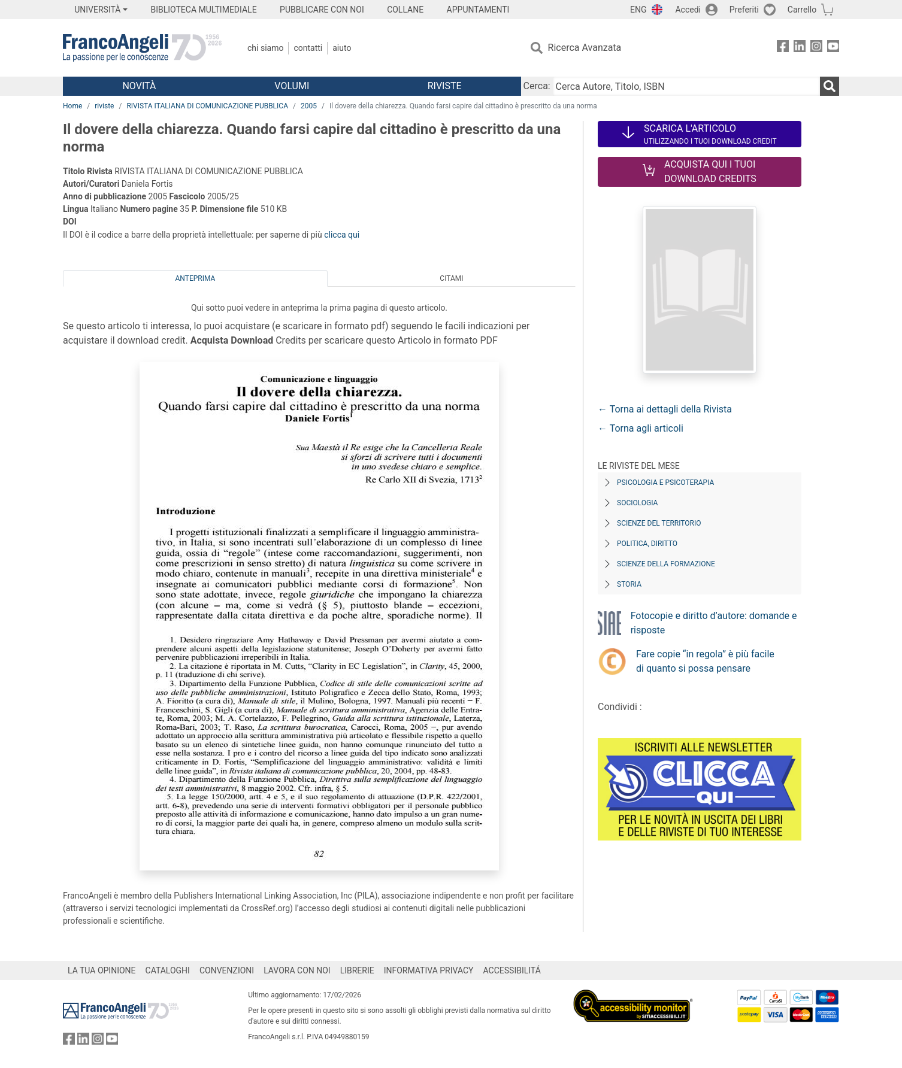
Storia (629, 584)
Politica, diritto (647, 543)
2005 (309, 106)
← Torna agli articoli (640, 428)
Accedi (688, 9)
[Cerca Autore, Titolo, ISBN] (686, 86)
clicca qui (341, 234)
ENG (638, 9)
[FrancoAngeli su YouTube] (833, 48)
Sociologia (637, 503)
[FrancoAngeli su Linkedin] (800, 48)
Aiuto (341, 48)
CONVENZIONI (226, 970)
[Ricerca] (829, 86)
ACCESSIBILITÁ (512, 970)
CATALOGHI (168, 970)
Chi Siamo (265, 48)
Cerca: (536, 86)
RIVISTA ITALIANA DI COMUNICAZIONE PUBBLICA (207, 106)
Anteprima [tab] (195, 278)
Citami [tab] (451, 278)
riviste (104, 106)
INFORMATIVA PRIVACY (429, 970)
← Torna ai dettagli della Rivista (665, 409)
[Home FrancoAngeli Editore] (142, 48)
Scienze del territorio (659, 523)
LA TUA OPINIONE (102, 970)
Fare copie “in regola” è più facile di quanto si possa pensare (705, 661)
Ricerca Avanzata (585, 47)
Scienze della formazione (666, 564)
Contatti (307, 48)
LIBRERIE (357, 970)
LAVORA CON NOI (297, 970)
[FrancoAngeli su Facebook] (783, 48)
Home (72, 106)
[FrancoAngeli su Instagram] (816, 48)
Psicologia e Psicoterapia (665, 482)
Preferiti (744, 9)
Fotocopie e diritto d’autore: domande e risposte (714, 623)
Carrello (802, 9)
